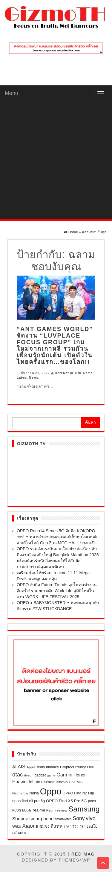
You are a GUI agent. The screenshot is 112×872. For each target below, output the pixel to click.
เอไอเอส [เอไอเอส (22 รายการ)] (19, 833)
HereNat (62, 373)
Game (88, 373)
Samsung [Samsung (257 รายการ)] (84, 809)
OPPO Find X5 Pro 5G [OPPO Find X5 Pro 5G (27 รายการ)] (66, 801)
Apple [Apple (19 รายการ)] (31, 767)
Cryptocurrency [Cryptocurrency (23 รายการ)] (73, 767)
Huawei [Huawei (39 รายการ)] (19, 781)
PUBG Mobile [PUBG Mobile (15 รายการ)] (22, 810)
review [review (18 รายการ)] (62, 810)
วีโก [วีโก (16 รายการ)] (82, 826)
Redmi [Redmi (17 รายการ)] (51, 810)
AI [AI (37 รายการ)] (14, 766)
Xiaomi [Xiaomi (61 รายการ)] (30, 826)
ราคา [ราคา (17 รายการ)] (67, 826)
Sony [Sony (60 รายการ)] (79, 818)
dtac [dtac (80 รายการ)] (17, 774)
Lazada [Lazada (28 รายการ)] (48, 782)
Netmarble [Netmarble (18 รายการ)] (20, 793)
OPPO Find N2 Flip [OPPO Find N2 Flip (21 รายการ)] (78, 793)
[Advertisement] (56, 160)
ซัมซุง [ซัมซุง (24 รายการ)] (44, 826)
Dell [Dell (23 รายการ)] (90, 767)
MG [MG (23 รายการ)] (79, 782)
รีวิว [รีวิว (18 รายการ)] (76, 826)
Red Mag (83, 854)
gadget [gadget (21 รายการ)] (40, 775)
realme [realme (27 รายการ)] (39, 810)
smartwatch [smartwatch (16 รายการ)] (63, 819)
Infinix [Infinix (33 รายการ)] (34, 781)
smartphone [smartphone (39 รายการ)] (42, 818)
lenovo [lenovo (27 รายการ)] (62, 782)
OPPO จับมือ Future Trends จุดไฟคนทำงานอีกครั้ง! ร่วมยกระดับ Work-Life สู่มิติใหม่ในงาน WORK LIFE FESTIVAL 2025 (57, 590)
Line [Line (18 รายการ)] (72, 782)
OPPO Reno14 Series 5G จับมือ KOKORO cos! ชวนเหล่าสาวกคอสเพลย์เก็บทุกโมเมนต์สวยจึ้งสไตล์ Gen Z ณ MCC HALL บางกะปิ (57, 536)
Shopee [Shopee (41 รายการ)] (20, 818)
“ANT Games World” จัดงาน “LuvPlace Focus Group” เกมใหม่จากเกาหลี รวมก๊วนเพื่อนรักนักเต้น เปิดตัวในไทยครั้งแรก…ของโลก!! (55, 345)
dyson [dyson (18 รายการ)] (28, 775)
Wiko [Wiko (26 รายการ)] (16, 826)
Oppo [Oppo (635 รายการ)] (51, 791)
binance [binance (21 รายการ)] (52, 767)
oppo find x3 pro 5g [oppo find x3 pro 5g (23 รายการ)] (28, 801)
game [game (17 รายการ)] (51, 775)
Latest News (27, 377)
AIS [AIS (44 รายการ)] (21, 766)
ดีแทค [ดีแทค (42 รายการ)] (56, 826)
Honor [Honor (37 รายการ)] (79, 774)
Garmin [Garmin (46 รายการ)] (64, 774)
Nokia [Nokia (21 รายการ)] (34, 793)
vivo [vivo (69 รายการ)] (90, 818)
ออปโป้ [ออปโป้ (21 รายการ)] (91, 826)
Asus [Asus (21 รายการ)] (41, 767)
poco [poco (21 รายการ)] (92, 801)
